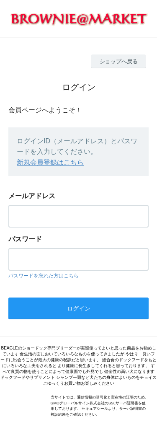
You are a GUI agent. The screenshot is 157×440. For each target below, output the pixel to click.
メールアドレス (31, 195)
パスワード (25, 239)
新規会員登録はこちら (50, 162)
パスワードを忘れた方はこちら (43, 276)
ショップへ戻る (119, 61)
